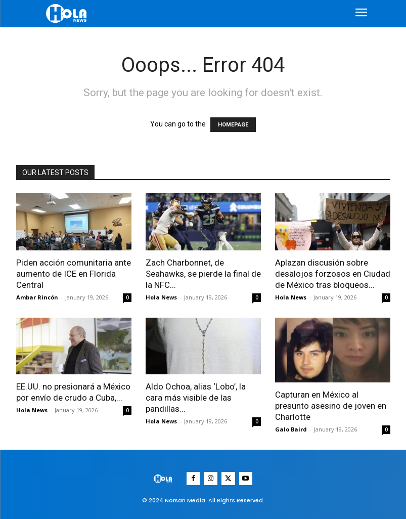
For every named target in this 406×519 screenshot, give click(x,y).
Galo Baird (291, 429)
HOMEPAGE (233, 124)
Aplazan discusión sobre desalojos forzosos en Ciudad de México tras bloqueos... (332, 273)
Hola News (161, 297)
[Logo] (67, 13)
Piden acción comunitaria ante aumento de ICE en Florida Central (73, 273)
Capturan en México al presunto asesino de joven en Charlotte (330, 406)
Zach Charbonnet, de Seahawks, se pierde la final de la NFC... (203, 273)
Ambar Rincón (37, 297)
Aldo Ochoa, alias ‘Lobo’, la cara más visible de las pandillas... (196, 397)
